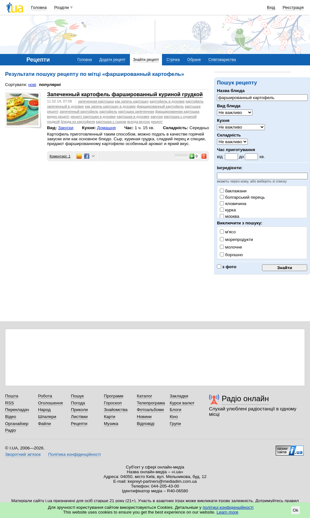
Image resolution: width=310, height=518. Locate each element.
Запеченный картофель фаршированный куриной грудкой (125, 94)
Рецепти (79, 423)
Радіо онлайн (245, 398)
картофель (108, 111)
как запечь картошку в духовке (110, 106)
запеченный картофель (79, 111)
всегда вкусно (138, 121)
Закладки (179, 396)
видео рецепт (58, 116)
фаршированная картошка (177, 111)
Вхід (271, 7)
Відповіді (146, 423)
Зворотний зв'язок (23, 454)
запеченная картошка (96, 101)
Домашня (106, 127)
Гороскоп (113, 403)
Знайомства (116, 409)
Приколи (79, 409)
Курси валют (182, 403)
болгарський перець (242, 197)
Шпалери (47, 416)
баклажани (233, 191)
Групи (175, 423)
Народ (44, 409)
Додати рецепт (112, 59)
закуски (157, 116)
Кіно (174, 416)
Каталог (144, 396)
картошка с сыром (111, 121)
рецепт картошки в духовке (93, 116)
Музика (111, 423)
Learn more (228, 512)
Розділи (61, 7)
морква (229, 216)
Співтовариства (222, 59)
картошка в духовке (133, 116)
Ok (295, 510)
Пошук (77, 396)
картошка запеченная (136, 111)
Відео (10, 416)
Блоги (175, 409)
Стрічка (173, 59)
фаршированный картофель (160, 106)
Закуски (65, 127)
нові (32, 84)
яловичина (233, 203)
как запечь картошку (132, 101)
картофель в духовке (167, 101)
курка (228, 210)
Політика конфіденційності (74, 454)
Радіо (10, 430)
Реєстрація (293, 7)
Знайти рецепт (146, 59)
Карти (109, 416)
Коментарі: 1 (60, 156)
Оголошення (50, 403)
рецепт (157, 121)
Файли (44, 423)
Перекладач (17, 409)
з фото (226, 266)
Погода (78, 403)
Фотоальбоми (150, 409)
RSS (9, 403)
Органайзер (16, 423)
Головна (39, 7)
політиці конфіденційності (228, 507)
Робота (45, 396)
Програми (113, 396)
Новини (144, 416)
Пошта (11, 396)
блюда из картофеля (78, 121)
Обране (194, 59)
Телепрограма (151, 403)
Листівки (79, 416)
